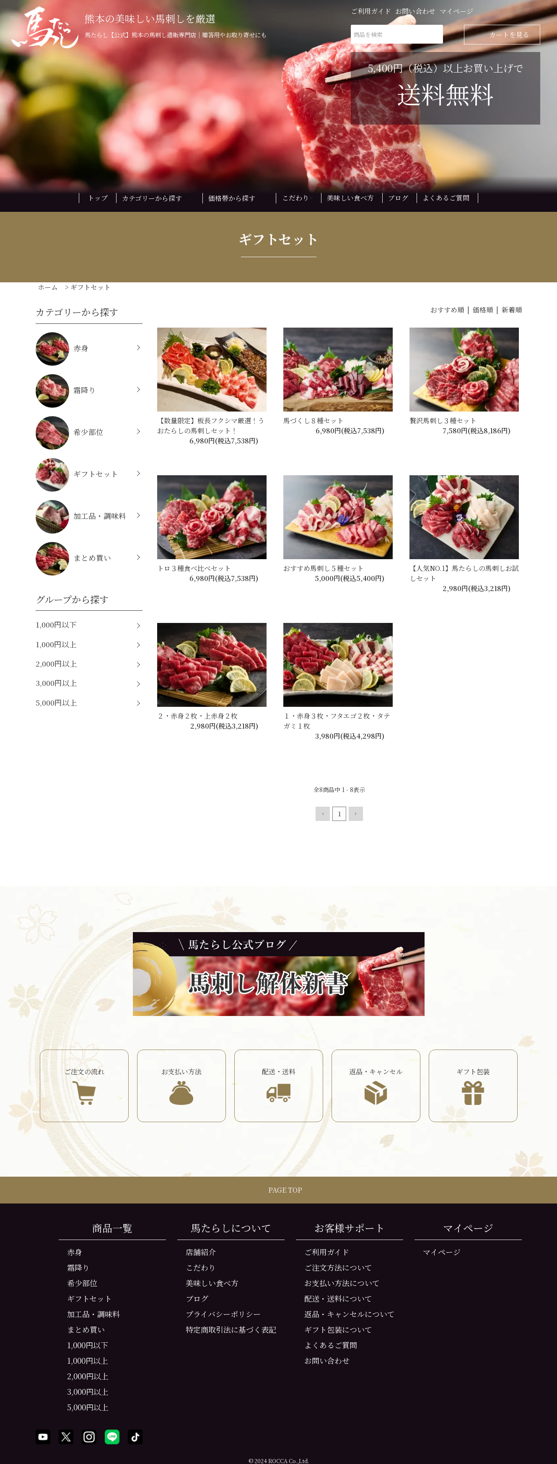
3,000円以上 (56, 682)
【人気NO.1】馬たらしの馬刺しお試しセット (464, 573)
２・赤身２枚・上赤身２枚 (197, 716)
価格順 (483, 310)
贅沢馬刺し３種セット (443, 420)
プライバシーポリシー (223, 1313)
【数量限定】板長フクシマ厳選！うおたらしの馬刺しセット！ (210, 425)
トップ (98, 198)
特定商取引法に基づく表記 (231, 1328)
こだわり (295, 198)
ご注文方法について (338, 1266)
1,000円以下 (56, 624)
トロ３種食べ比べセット (194, 568)
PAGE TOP (278, 1189)
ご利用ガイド (371, 11)
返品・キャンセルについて (349, 1313)
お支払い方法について (342, 1281)
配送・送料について (338, 1297)
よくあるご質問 (445, 198)
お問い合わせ (415, 11)
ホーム (48, 287)
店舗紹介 (201, 1250)
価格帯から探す (237, 198)
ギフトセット (90, 287)
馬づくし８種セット (313, 420)
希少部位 (70, 433)
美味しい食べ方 (350, 198)
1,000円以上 (56, 644)
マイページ (456, 11)
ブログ (398, 198)
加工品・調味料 (81, 517)
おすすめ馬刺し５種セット (323, 568)
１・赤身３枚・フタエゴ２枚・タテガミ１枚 (336, 721)
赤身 (62, 349)
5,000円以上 (56, 702)
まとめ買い (73, 559)
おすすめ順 (447, 310)
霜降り (66, 391)
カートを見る (502, 34)
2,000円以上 (56, 663)
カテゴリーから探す (158, 198)
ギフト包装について (338, 1328)
